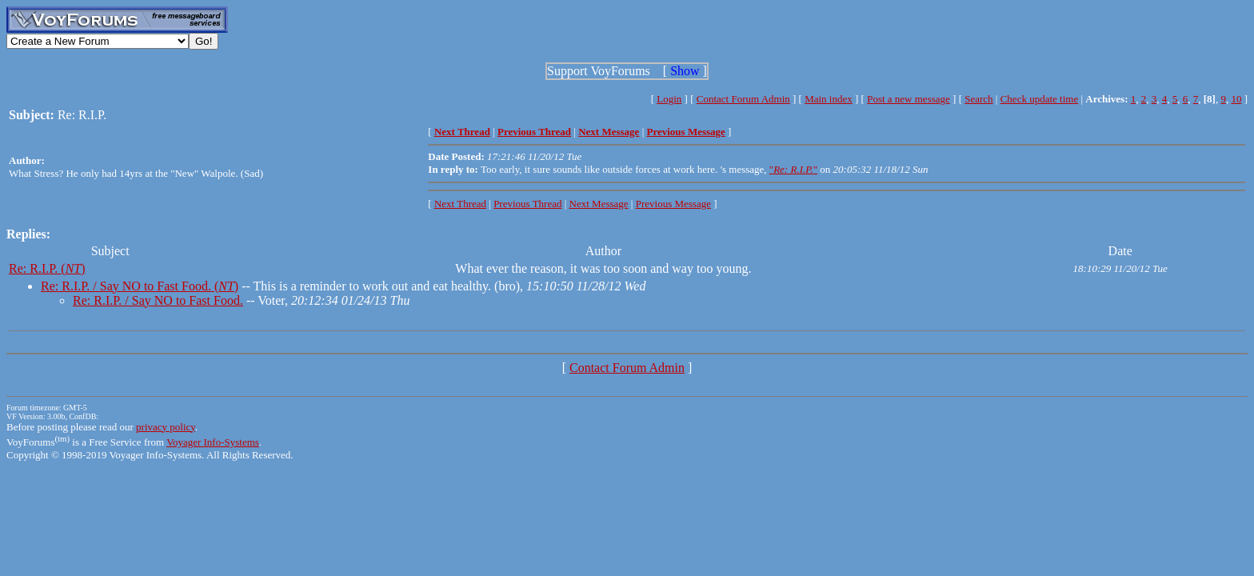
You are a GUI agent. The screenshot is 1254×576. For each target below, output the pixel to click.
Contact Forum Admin (743, 99)
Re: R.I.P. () (47, 268)
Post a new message (908, 99)
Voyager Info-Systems (212, 442)
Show (684, 71)
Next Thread (460, 204)
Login (669, 99)
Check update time (1039, 99)
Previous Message (673, 204)
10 (1236, 99)
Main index (829, 99)
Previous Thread (527, 204)
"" (793, 169)
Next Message (599, 204)
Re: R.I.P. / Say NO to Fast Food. (158, 300)
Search (978, 99)
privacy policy (165, 427)
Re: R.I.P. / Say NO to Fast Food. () (139, 286)
